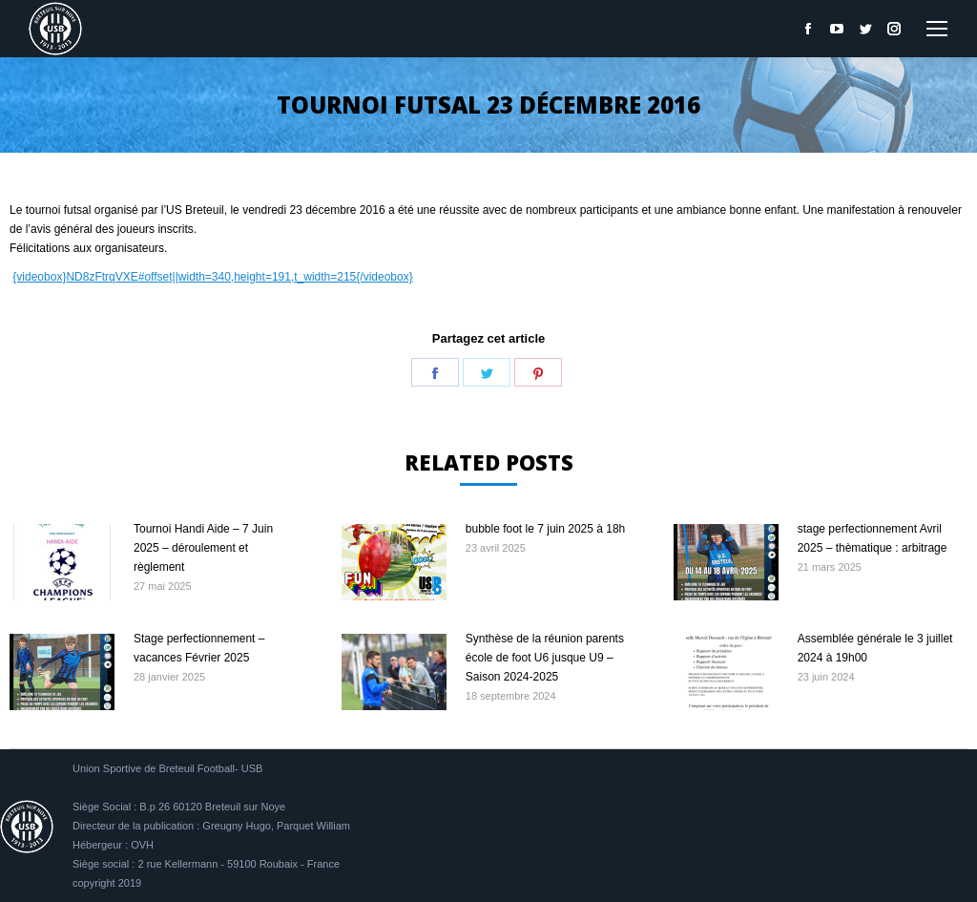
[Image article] (62, 562)
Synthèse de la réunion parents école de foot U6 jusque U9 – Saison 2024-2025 (545, 657)
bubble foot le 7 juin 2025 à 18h (545, 528)
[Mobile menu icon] (936, 28)
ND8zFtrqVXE (101, 276)
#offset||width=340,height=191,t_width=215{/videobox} (275, 276)
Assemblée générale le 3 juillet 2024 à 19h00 (875, 648)
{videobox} (39, 276)
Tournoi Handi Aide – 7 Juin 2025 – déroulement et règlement (203, 548)
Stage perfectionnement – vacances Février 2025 (199, 648)
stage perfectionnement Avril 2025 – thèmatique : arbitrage (872, 538)
